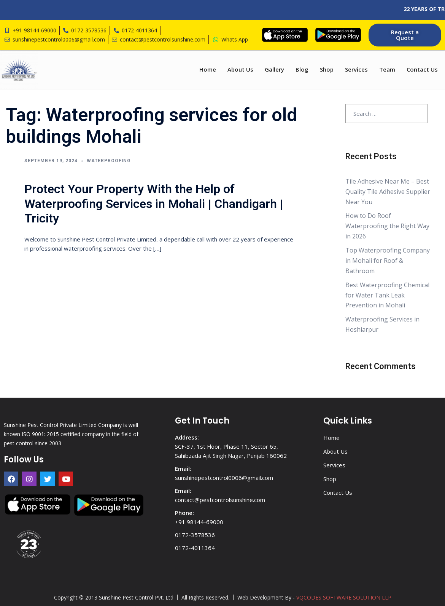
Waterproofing (109, 160)
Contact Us (422, 69)
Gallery (274, 69)
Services (356, 69)
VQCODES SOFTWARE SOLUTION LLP (343, 597)
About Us (240, 69)
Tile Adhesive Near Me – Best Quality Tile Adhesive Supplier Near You (387, 191)
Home (207, 69)
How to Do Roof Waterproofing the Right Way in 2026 (387, 226)
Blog (302, 69)
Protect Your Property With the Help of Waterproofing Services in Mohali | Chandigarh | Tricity (153, 203)
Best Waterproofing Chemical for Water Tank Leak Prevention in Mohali (387, 295)
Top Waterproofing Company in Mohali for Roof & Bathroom (387, 260)
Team (387, 69)
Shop (327, 69)
